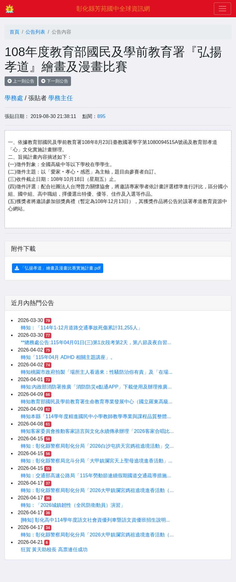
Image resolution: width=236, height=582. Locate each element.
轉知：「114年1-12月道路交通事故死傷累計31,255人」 (82, 327)
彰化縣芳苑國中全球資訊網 (113, 8)
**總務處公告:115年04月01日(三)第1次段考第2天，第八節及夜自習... (96, 342)
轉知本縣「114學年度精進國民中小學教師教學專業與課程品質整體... (96, 416)
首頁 (14, 32)
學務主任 (60, 98)
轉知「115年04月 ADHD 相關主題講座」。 (68, 357)
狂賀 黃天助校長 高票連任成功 (54, 549)
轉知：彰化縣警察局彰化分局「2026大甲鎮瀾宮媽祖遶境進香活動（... (97, 490)
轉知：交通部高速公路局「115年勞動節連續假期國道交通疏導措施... (96, 475)
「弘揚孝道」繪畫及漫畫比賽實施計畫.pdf (57, 268)
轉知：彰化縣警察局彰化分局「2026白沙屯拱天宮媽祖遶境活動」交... (97, 446)
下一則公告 (54, 81)
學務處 (14, 98)
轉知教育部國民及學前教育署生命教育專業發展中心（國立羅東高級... (96, 401)
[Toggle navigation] (222, 8)
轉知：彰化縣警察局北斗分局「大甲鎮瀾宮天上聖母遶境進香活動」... (96, 460)
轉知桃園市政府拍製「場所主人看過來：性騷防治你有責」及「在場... (96, 372)
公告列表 (35, 32)
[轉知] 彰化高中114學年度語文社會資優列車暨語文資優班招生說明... (95, 520)
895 (101, 116)
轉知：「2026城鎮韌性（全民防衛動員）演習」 (73, 505)
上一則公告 (20, 81)
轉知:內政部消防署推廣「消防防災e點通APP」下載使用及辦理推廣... (96, 386)
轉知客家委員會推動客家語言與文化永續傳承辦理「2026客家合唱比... (97, 431)
